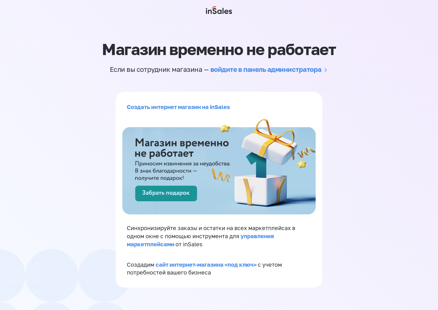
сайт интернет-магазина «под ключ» (207, 264)
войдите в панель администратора (266, 69)
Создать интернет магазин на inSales (178, 106)
